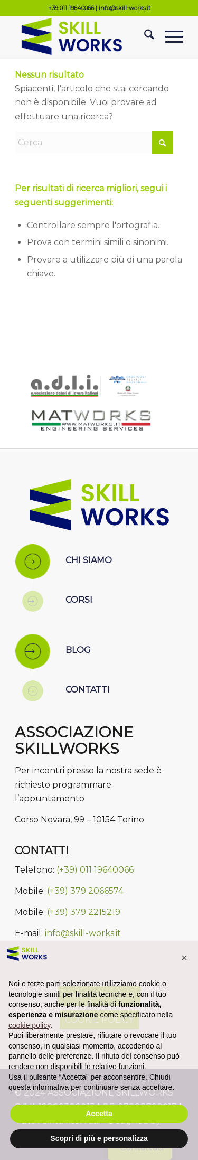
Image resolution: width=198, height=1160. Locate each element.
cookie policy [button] (29, 1025)
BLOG (78, 650)
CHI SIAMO (88, 560)
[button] (184, 957)
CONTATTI (87, 690)
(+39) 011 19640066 (95, 870)
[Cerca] (144, 36)
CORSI (78, 600)
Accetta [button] (99, 1113)
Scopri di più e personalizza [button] (98, 1138)
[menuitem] (144, 36)
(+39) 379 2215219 (83, 912)
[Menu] (168, 36)
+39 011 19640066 (71, 8)
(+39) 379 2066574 (85, 891)
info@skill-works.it (124, 8)
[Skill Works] (82, 36)
